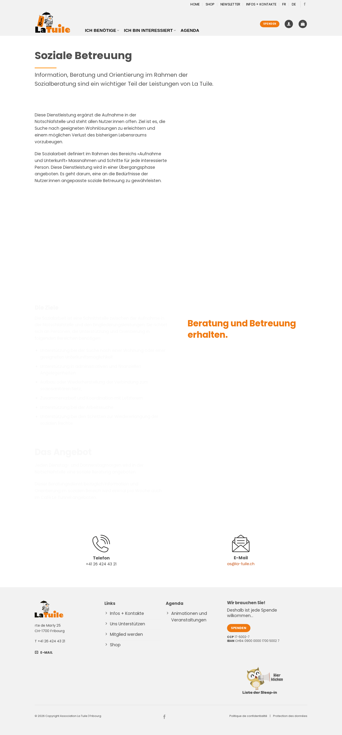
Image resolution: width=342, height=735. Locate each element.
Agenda (190, 30)
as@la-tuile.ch (241, 563)
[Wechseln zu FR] (284, 4)
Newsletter (230, 4)
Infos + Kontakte (261, 4)
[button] (289, 24)
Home (195, 4)
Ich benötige (102, 30)
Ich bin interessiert (150, 30)
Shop (210, 4)
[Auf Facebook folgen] (304, 4)
